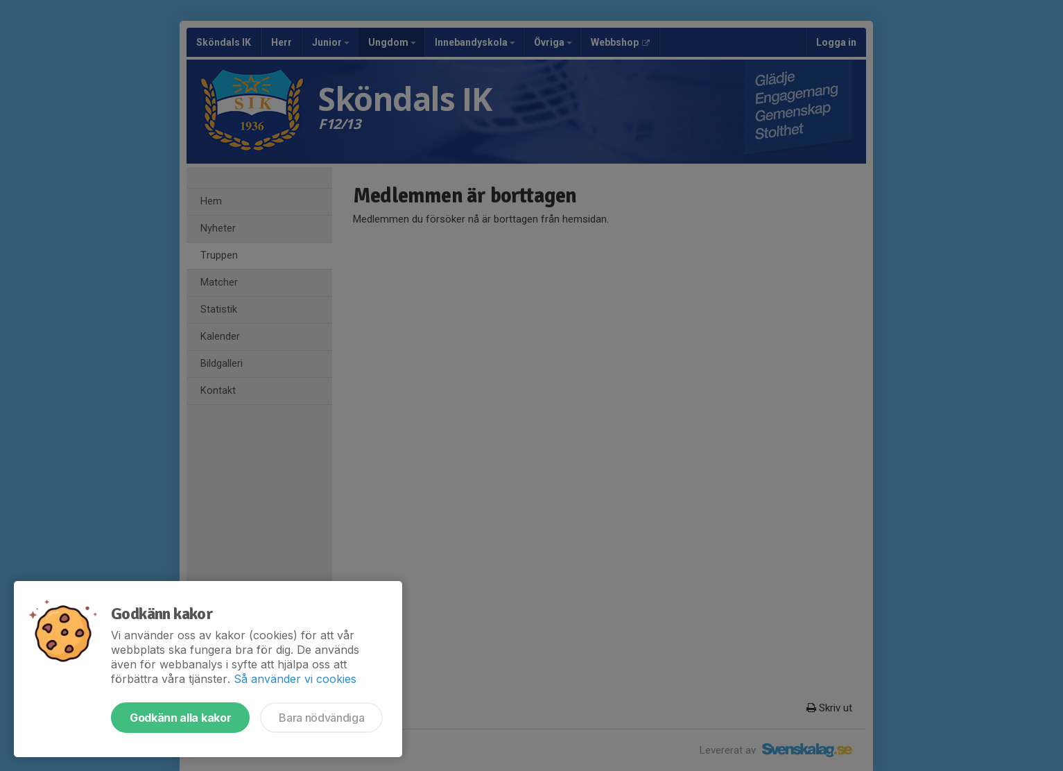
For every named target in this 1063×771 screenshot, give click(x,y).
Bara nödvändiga (321, 718)
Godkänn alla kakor (180, 718)
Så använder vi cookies (295, 679)
